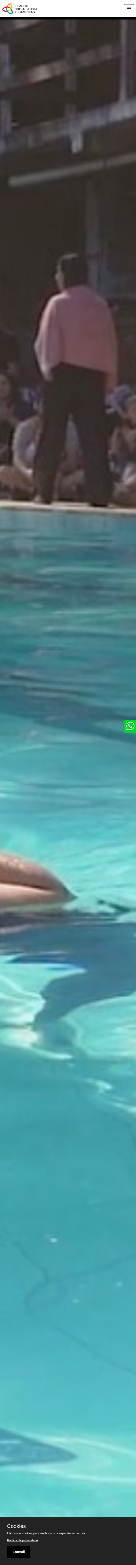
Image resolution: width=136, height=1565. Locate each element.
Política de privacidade (22, 1540)
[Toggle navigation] (129, 8)
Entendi (19, 1552)
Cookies (16, 1526)
